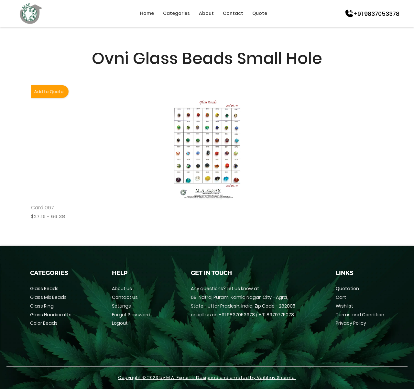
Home (147, 13)
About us (122, 288)
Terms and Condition (360, 314)
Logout (120, 323)
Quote (259, 13)
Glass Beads (44, 288)
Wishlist (344, 306)
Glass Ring (42, 306)
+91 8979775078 (276, 314)
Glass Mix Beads (48, 297)
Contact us (125, 297)
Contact (233, 13)
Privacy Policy (351, 323)
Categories (176, 13)
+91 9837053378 (237, 314)
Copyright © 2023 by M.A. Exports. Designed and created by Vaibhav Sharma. (207, 378)
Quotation (347, 288)
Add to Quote (48, 92)
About (206, 13)
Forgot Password (131, 314)
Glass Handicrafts (50, 314)
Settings (121, 306)
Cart (341, 297)
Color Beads (44, 323)
